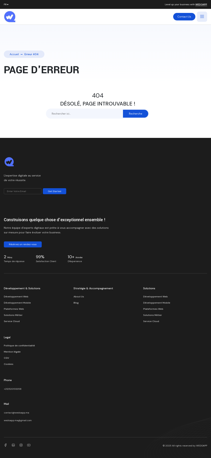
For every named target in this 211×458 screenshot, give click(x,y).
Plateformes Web (14, 309)
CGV (6, 358)
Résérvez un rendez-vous (23, 244)
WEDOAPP (201, 4)
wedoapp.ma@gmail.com (18, 420)
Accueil (14, 54)
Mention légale (12, 352)
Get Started (54, 191)
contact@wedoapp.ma (16, 412)
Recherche (135, 113)
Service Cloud (12, 321)
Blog (76, 303)
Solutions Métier (13, 315)
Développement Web (16, 296)
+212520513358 (12, 389)
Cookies (8, 364)
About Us (79, 296)
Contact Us (184, 16)
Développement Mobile (17, 303)
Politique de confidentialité (19, 345)
